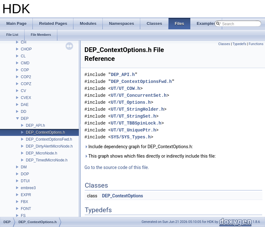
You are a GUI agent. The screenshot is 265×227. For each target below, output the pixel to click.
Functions (256, 44)
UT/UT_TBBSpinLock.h (136, 123)
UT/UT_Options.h (131, 102)
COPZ (26, 84)
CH (23, 42)
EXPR (26, 195)
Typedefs (239, 44)
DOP (25, 174)
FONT (26, 209)
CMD (25, 63)
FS (23, 215)
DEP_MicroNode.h (41, 153)
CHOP (26, 49)
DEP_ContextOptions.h (45, 132)
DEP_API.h (35, 125)
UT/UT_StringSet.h (133, 116)
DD (23, 111)
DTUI (25, 181)
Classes (224, 44)
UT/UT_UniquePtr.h (133, 130)
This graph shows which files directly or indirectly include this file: (150, 156)
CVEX (26, 98)
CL (23, 56)
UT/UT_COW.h (125, 88)
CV (23, 91)
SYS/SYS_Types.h (131, 137)
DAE (25, 104)
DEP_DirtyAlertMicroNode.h (49, 146)
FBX (24, 202)
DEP (25, 118)
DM (24, 167)
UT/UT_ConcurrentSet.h (138, 95)
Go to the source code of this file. (116, 167)
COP (25, 70)
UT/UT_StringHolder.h (137, 109)
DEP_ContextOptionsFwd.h (49, 139)
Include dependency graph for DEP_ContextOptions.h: (138, 146)
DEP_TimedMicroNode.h (46, 160)
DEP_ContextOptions (122, 195)
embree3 (28, 188)
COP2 (26, 77)
